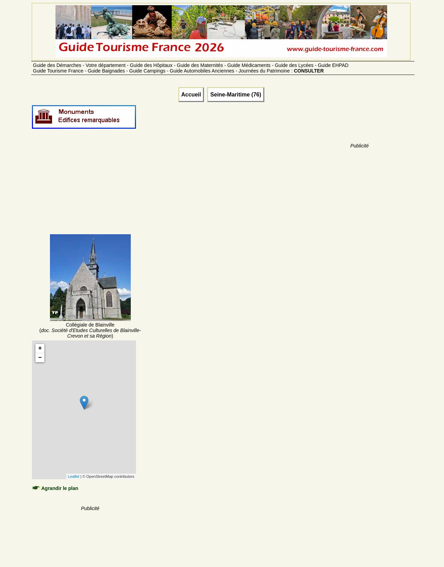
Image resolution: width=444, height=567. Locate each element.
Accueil (191, 95)
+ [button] (40, 348)
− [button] (40, 358)
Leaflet (73, 476)
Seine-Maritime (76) (235, 95)
